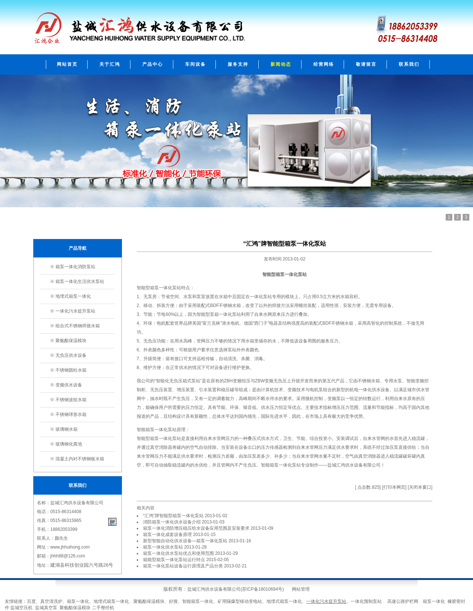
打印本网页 (394, 487)
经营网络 (323, 64)
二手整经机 (103, 607)
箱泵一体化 (161, 287)
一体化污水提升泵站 (75, 311)
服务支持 (238, 64)
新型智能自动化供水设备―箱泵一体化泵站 (185, 540)
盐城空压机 (21, 607)
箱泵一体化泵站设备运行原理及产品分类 (183, 566)
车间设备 (195, 64)
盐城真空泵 (46, 607)
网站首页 (67, 64)
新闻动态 (280, 64)
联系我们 (409, 64)
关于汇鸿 (109, 64)
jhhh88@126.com (67, 556)
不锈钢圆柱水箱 (70, 370)
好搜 (173, 601)
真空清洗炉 (51, 601)
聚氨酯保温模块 (70, 340)
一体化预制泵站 (366, 601)
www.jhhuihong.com (70, 547)
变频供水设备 (68, 385)
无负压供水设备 (70, 355)
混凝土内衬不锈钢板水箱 (79, 458)
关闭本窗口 (420, 487)
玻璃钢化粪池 (68, 444)
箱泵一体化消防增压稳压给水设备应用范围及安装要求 (196, 528)
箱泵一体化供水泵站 (163, 547)
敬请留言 (366, 64)
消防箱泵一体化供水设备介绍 (172, 522)
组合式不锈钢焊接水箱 (77, 325)
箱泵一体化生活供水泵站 (79, 281)
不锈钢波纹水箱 (70, 399)
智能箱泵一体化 (197, 601)
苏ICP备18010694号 (262, 589)
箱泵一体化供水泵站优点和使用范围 (178, 553)
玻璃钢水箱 (66, 429)
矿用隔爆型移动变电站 (240, 601)
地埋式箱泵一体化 (73, 296)
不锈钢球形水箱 (70, 414)
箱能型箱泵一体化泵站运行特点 (174, 559)
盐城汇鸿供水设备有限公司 (354, 465)
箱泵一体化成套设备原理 (167, 534)
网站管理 (301, 589)
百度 (31, 601)
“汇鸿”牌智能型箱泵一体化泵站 (173, 515)
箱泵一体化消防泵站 (75, 266)
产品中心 (152, 64)
